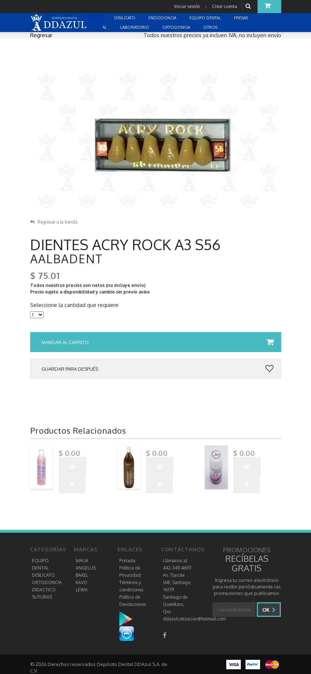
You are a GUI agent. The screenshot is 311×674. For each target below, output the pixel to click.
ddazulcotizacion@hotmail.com (194, 619)
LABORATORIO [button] (135, 27)
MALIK (82, 560)
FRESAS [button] (241, 17)
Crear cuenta (224, 6)
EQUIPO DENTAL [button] (206, 17)
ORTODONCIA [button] (176, 27)
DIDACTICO (44, 589)
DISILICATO (43, 575)
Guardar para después (157, 369)
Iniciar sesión (187, 6)
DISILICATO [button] (125, 17)
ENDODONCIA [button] (163, 17)
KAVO (81, 582)
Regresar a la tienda (53, 222)
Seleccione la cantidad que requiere (74, 305)
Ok (269, 610)
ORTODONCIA (47, 582)
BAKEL (82, 575)
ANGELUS (86, 568)
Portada (127, 560)
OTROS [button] (211, 27)
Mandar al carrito (157, 342)
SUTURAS (42, 597)
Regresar (41, 35)
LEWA (82, 589)
